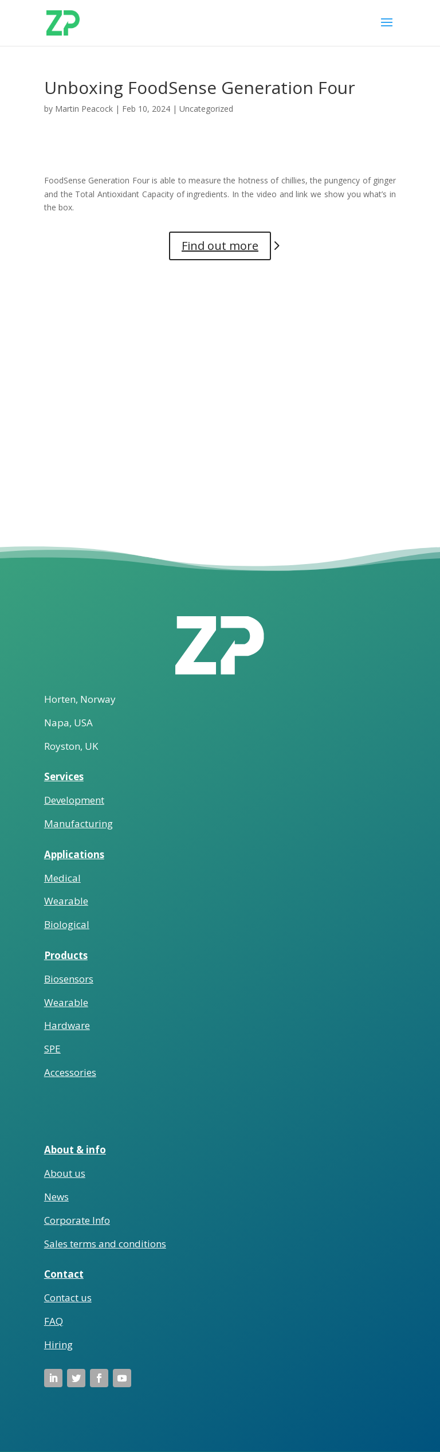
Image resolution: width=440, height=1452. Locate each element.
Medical (62, 877)
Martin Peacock (84, 108)
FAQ (53, 1321)
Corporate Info (77, 1220)
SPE (52, 1048)
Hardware (67, 1025)
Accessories (70, 1072)
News (56, 1196)
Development (74, 800)
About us (64, 1173)
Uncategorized (206, 108)
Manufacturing (78, 823)
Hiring (58, 1344)
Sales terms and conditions (105, 1243)
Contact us (68, 1297)
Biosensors (68, 978)
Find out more (220, 245)
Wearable (66, 900)
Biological (66, 924)
